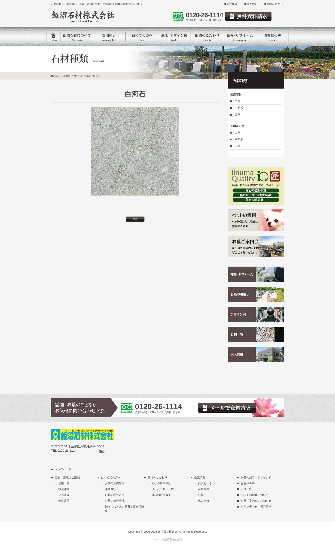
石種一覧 (246, 489)
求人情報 (252, 4)
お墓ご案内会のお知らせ (256, 500)
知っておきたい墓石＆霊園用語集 (124, 508)
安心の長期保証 (161, 483)
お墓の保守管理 (114, 500)
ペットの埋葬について (255, 495)
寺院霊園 (64, 500)
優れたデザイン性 (162, 489)
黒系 (237, 114)
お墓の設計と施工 (116, 495)
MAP (101, 451)
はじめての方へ (111, 477)
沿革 (201, 495)
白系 (237, 101)
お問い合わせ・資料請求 (256, 506)
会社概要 (232, 4)
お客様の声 (248, 483)
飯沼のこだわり (157, 477)
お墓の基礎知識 (114, 483)
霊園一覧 (64, 483)
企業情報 (199, 477)
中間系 (239, 108)
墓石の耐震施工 (161, 495)
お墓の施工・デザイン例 (256, 477)
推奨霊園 (64, 489)
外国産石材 (237, 126)
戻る (135, 219)
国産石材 (235, 94)
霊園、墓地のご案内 (67, 477)
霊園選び (110, 489)
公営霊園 (64, 495)
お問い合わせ (274, 4)
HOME (54, 76)
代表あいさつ (206, 483)
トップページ (63, 469)
